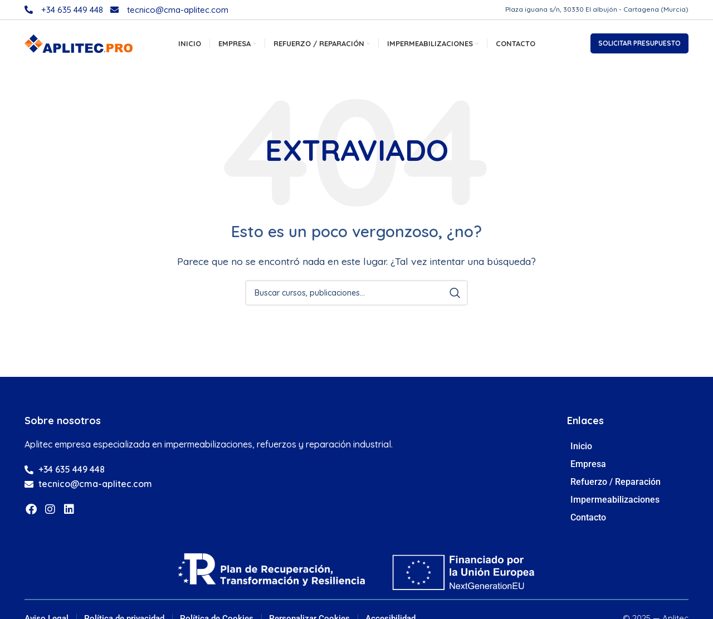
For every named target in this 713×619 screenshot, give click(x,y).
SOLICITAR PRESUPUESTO (639, 45)
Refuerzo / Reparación (618, 484)
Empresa (591, 467)
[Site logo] (79, 44)
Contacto (588, 520)
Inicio (581, 449)
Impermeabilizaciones (617, 502)
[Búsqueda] (356, 295)
